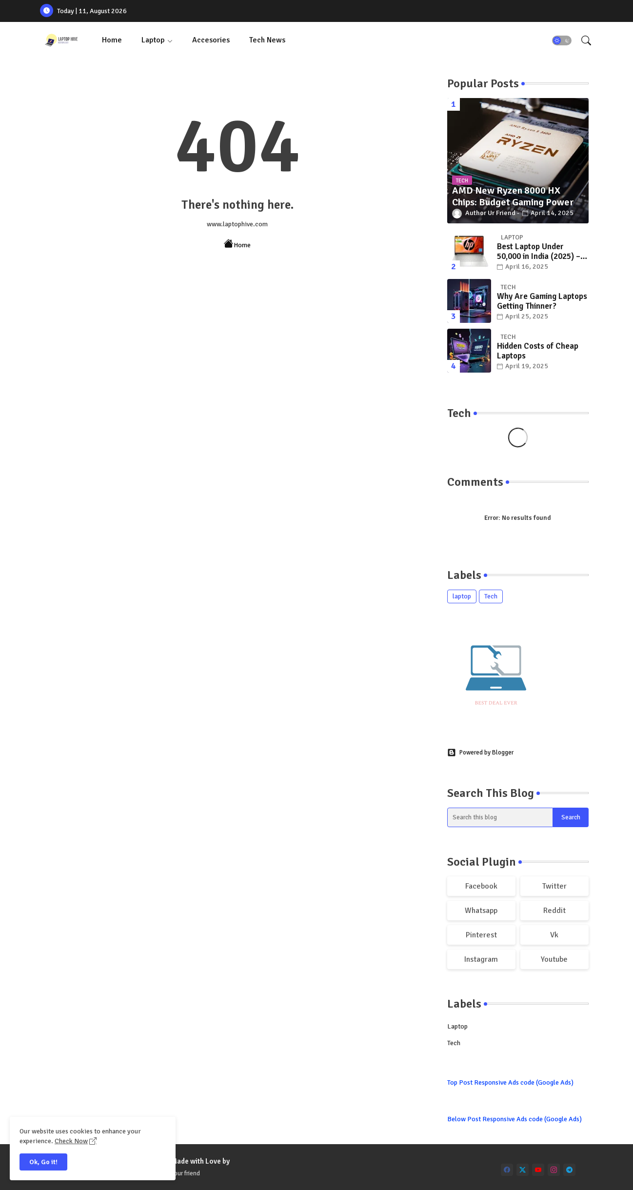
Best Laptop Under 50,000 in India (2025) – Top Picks (538, 252)
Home (112, 40)
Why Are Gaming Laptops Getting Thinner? (542, 301)
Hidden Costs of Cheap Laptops (537, 351)
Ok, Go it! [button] (43, 1162)
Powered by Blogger (480, 752)
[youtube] (538, 1170)
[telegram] (569, 1170)
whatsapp (481, 910)
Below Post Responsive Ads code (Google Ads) (514, 1119)
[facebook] (507, 1170)
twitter (554, 886)
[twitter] (522, 1170)
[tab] (112, 40)
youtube (554, 959)
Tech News (267, 40)
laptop (462, 596)
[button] (562, 40)
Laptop (153, 40)
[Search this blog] (500, 817)
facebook (481, 886)
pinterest (481, 935)
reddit (554, 910)
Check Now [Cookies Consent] (71, 1141)
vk (554, 935)
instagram (481, 959)
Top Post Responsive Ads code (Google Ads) (510, 1082)
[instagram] (554, 1170)
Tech (490, 596)
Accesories (211, 40)
